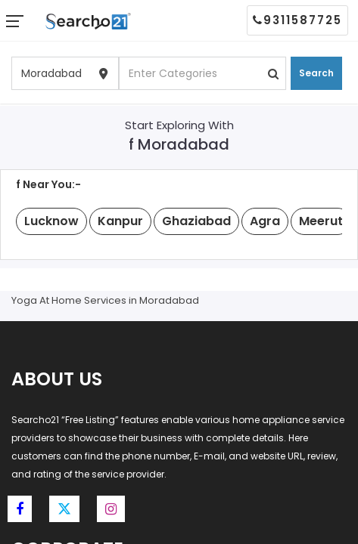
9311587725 (297, 20)
